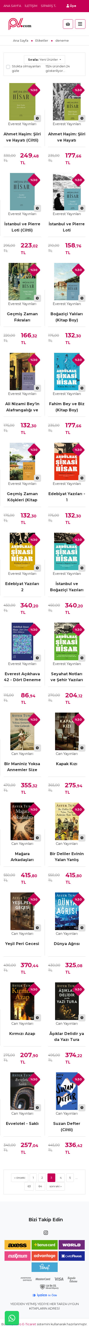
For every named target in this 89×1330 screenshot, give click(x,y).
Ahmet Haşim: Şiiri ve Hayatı (66, 137)
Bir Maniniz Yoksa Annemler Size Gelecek (22, 767)
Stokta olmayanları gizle (26, 68)
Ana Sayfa (12, 6)
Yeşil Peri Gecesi (22, 943)
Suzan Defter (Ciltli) (66, 1126)
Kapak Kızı (66, 764)
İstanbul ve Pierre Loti (67, 227)
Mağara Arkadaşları (22, 857)
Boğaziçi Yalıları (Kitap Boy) (67, 317)
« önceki (19, 1177)
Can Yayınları (22, 754)
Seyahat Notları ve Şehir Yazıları (67, 677)
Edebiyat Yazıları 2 (22, 586)
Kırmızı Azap (22, 1033)
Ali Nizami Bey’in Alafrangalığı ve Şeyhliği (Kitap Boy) (22, 407)
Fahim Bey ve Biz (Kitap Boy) (66, 407)
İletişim (31, 6)
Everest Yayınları (22, 124)
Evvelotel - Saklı (22, 1123)
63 (29, 1186)
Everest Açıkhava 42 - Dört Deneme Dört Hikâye (22, 677)
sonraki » (56, 1186)
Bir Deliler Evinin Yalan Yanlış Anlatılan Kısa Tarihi (67, 857)
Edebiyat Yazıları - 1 (66, 497)
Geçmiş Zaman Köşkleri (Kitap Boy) (22, 497)
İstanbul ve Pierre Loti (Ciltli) (22, 227)
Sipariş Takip (52, 6)
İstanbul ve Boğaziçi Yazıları (67, 586)
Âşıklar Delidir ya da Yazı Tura (66, 1036)
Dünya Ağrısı (67, 943)
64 (40, 1186)
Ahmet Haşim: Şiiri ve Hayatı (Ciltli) (22, 137)
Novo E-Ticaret (24, 1324)
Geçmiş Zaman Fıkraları (22, 317)
